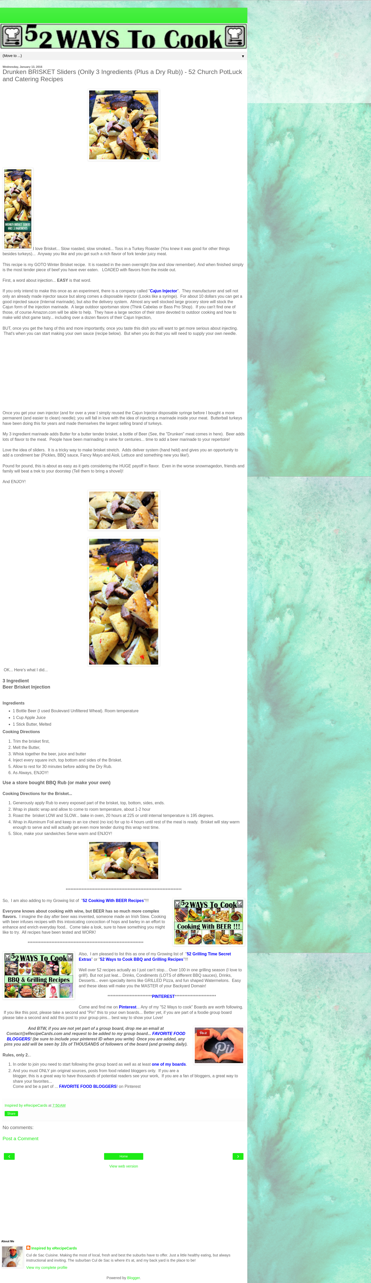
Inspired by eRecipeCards (54, 1248)
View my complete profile (47, 1267)
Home (124, 1156)
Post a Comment (20, 1138)
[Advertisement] (123, 14)
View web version (123, 1166)
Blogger (133, 1278)
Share (11, 1113)
